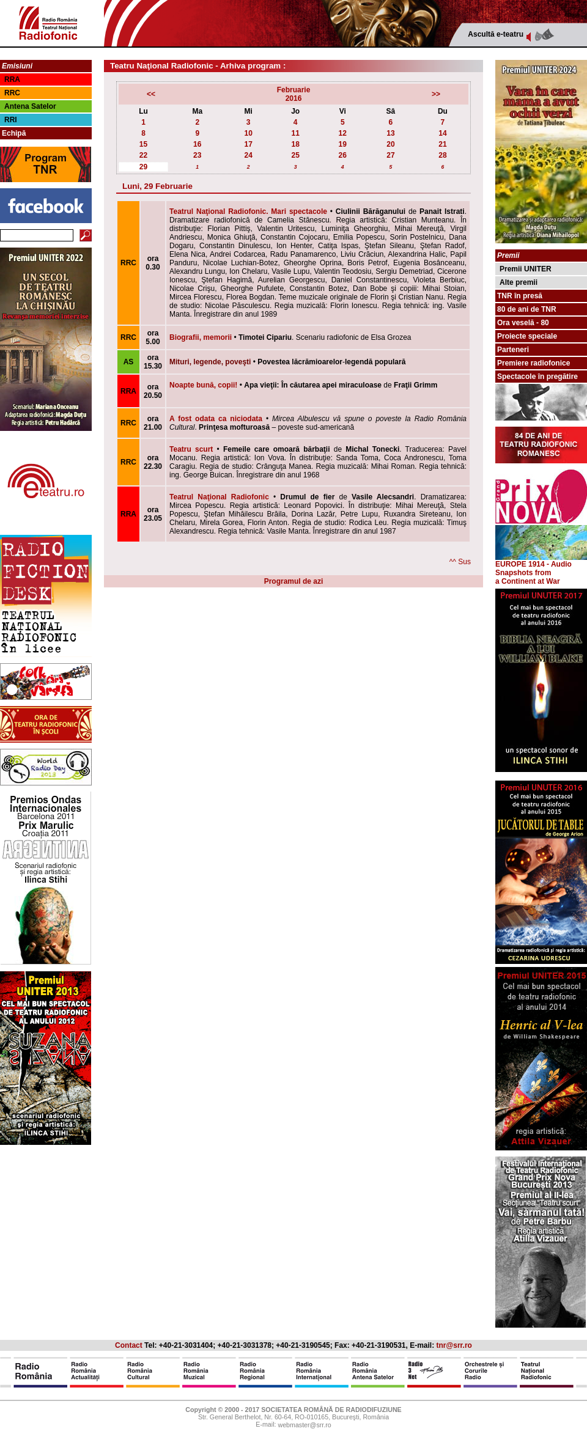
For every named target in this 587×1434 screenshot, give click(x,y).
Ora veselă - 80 (523, 322)
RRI (10, 120)
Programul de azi (293, 581)
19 (343, 144)
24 (248, 155)
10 (248, 133)
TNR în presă (519, 296)
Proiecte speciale (527, 336)
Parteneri (513, 349)
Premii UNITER (526, 269)
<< (151, 94)
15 (143, 144)
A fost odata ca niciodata (215, 418)
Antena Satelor (30, 106)
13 (390, 133)
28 (442, 155)
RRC (12, 93)
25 (296, 155)
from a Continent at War (527, 577)
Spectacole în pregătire (537, 376)
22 (143, 155)
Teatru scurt (191, 449)
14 (442, 133)
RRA (12, 79)
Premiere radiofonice (533, 363)
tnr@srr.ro (454, 1345)
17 (248, 144)
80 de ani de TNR (526, 309)
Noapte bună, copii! (203, 385)
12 (343, 133)
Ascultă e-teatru (495, 34)
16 (197, 144)
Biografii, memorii (200, 337)
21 (442, 144)
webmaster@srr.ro (304, 1425)
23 (197, 155)
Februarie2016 (294, 94)
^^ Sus (460, 561)
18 (296, 144)
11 (296, 133)
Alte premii (518, 282)
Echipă (14, 133)
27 (390, 155)
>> (436, 94)
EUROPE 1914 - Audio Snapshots (541, 565)
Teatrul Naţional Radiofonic (219, 497)
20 (390, 144)
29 (143, 167)
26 (343, 155)
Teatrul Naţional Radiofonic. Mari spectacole (248, 211)
